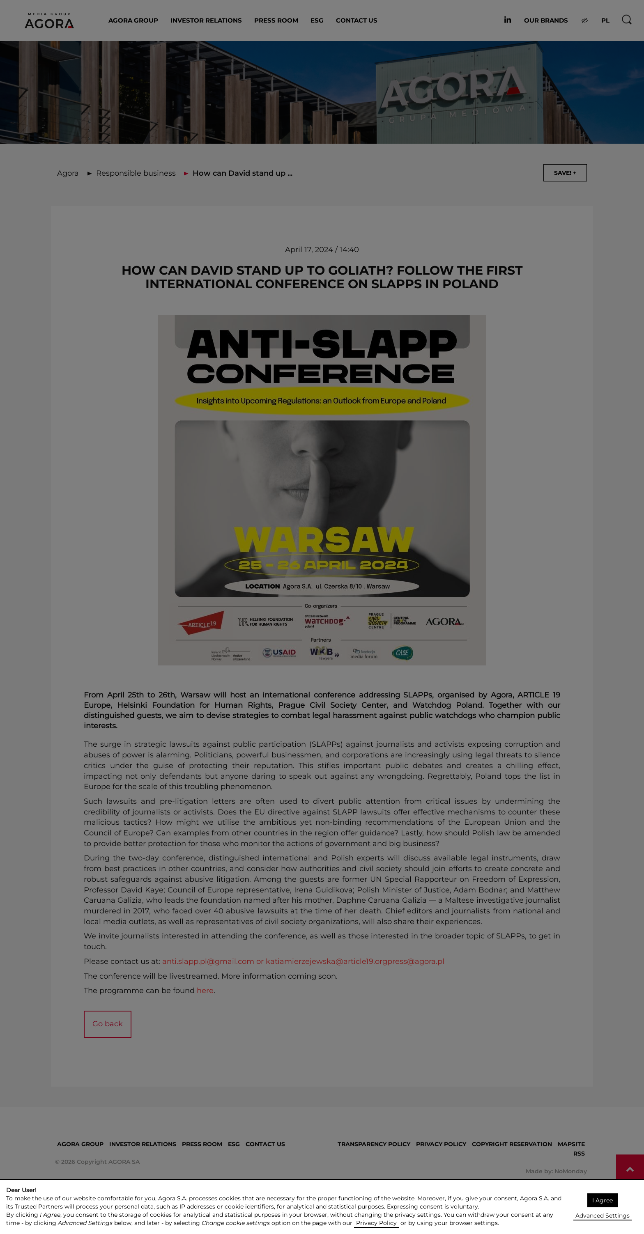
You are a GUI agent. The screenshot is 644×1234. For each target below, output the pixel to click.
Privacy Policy (376, 1223)
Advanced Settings (602, 1215)
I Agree (602, 1200)
